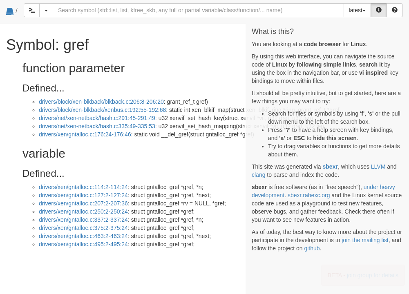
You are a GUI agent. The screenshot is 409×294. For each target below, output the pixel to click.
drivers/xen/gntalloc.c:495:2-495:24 (83, 244)
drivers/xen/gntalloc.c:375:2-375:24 (83, 228)
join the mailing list (365, 240)
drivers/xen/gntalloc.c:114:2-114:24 (83, 187)
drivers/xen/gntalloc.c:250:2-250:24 (83, 211)
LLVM (378, 166)
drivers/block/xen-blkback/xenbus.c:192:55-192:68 (102, 110)
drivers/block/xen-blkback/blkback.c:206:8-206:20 (101, 101)
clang (258, 175)
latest (357, 10)
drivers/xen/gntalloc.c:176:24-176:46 (85, 134)
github (312, 248)
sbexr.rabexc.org (309, 195)
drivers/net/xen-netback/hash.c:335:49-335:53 (97, 126)
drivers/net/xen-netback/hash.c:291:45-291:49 (97, 118)
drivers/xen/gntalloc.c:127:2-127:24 (83, 195)
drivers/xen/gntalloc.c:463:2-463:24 (83, 236)
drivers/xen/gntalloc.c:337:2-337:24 (83, 219)
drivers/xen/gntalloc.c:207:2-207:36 (83, 203)
